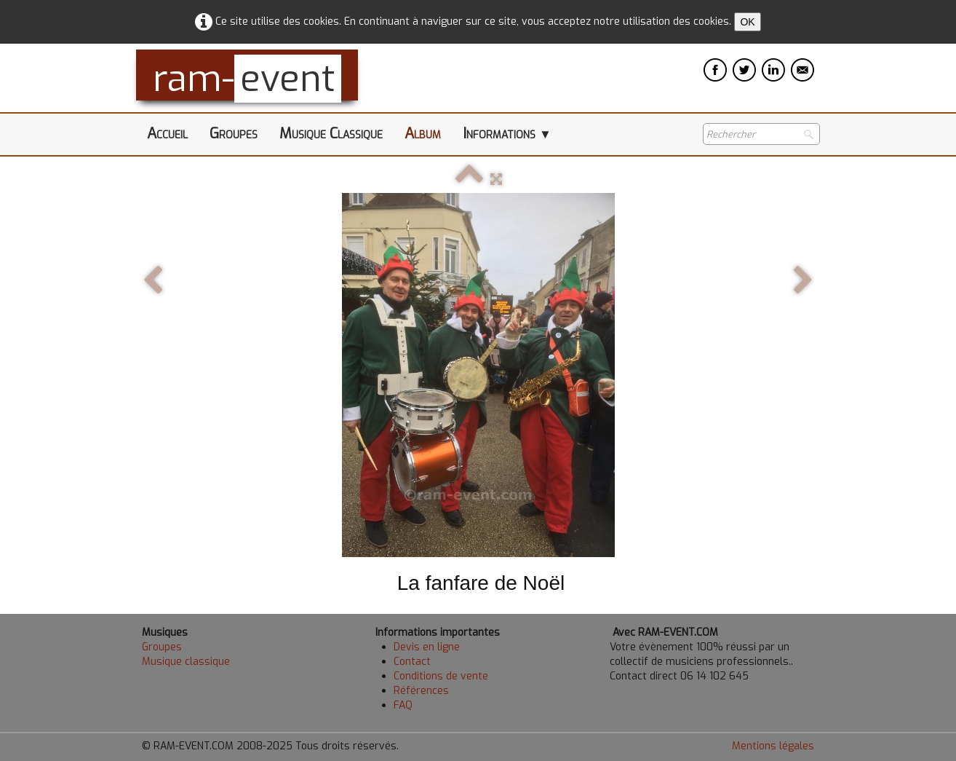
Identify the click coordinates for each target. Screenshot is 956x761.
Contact (412, 662)
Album (423, 133)
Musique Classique (331, 133)
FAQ (403, 705)
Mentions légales (773, 746)
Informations (507, 133)
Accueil (167, 133)
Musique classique (186, 662)
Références (421, 691)
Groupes (234, 133)
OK (747, 22)
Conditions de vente (441, 676)
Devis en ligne (427, 647)
